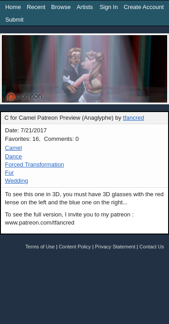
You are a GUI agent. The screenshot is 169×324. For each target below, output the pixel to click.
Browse (61, 7)
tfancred (133, 117)
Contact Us (151, 246)
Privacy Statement (115, 246)
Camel (13, 147)
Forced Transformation (34, 164)
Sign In (109, 7)
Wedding (16, 180)
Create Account (143, 7)
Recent (36, 7)
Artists (85, 7)
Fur (9, 172)
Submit (14, 19)
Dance (13, 156)
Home (13, 7)
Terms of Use (40, 246)
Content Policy (75, 246)
